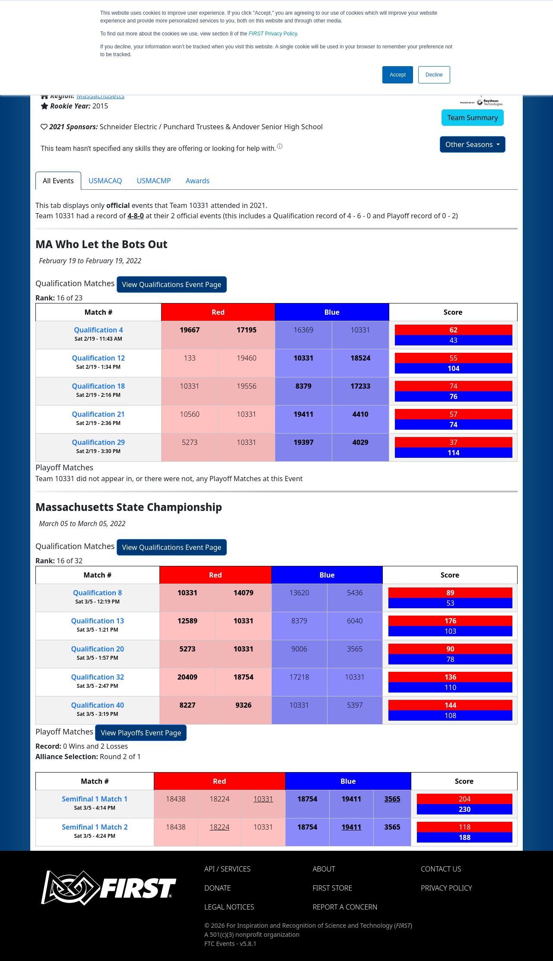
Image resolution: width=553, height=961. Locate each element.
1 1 (94, 799)
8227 (187, 705)
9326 (243, 705)
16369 (304, 330)
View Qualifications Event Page (172, 284)
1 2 (94, 827)
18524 (360, 358)
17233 (360, 386)
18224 (219, 799)
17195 (247, 330)
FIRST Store (333, 888)
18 (98, 386)
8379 (303, 386)
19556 (247, 386)
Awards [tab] (198, 180)
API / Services (227, 869)
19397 (303, 442)
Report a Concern (345, 907)
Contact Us (441, 869)
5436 (355, 592)
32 (97, 677)
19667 (190, 330)
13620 (299, 592)
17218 (299, 677)
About (324, 869)
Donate (217, 888)
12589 (187, 621)
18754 (244, 677)
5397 (355, 705)
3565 (355, 649)
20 (97, 649)
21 (98, 414)
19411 (303, 414)
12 (98, 358)
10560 (190, 414)
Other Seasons (470, 144)
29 (98, 442)
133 (189, 358)
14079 (244, 592)
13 (97, 621)
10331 (360, 330)
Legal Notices (229, 907)
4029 (361, 442)
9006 (300, 649)
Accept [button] (398, 75)
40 (97, 705)
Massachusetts (100, 95)
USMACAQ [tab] (105, 180)
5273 (190, 442)
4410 (361, 414)
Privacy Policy (273, 34)
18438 (176, 799)
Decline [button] (434, 75)
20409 (187, 677)
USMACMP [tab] (154, 180)
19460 (247, 358)
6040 (355, 621)
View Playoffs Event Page (141, 733)
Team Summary (472, 117)
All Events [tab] (58, 180)
